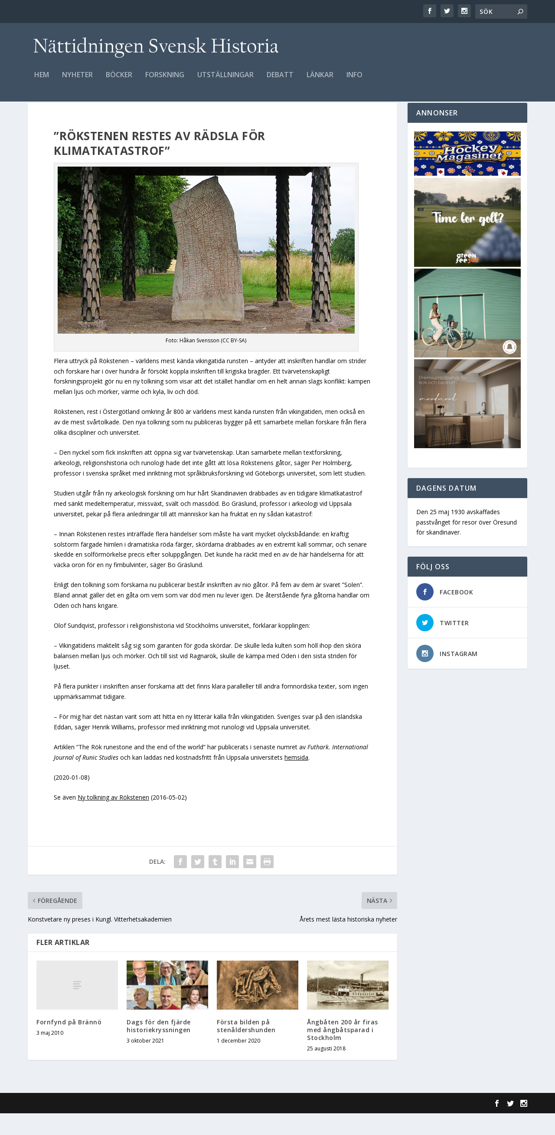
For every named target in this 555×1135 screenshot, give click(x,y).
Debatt (280, 81)
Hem (41, 81)
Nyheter (77, 81)
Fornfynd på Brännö (68, 1044)
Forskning (164, 81)
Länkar (320, 81)
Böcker (119, 81)
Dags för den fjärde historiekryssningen (159, 1048)
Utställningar (225, 81)
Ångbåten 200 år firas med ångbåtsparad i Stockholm (342, 1051)
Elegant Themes (87, 1125)
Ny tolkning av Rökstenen (113, 819)
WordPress (169, 1125)
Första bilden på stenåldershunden (246, 1048)
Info (354, 81)
